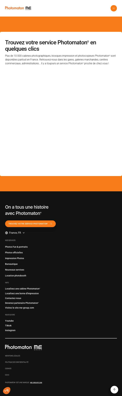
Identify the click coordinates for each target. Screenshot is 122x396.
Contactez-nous (13, 298)
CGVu (7, 375)
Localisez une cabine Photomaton (22, 288)
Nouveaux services (14, 269)
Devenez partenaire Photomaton (22, 303)
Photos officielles (14, 252)
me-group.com (36, 382)
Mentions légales (12, 356)
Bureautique (11, 264)
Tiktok (8, 325)
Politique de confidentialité (16, 362)
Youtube (9, 321)
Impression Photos (14, 258)
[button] (114, 8)
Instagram (10, 330)
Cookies (8, 368)
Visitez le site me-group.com (19, 307)
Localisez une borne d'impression (22, 293)
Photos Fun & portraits (16, 247)
